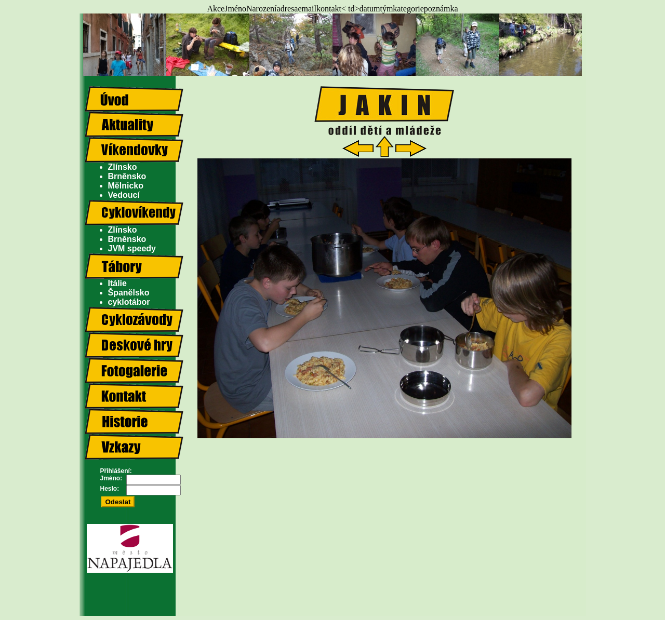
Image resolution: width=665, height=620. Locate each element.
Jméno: (111, 478)
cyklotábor (129, 302)
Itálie (117, 283)
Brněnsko (127, 176)
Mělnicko (125, 185)
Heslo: (109, 488)
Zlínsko (122, 167)
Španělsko (129, 292)
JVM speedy (132, 248)
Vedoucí (124, 195)
